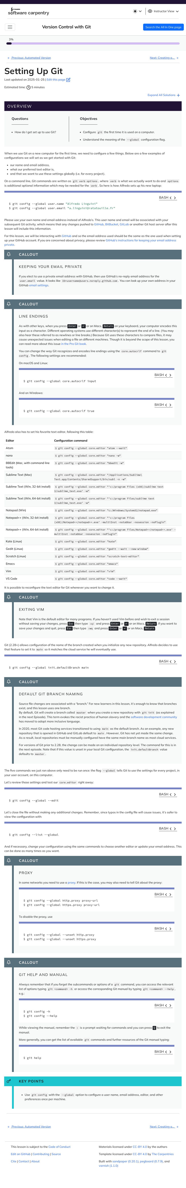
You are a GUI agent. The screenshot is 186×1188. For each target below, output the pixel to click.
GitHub (99, 224)
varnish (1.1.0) (108, 1165)
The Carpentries (163, 1154)
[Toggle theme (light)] (137, 11)
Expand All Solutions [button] (164, 95)
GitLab (124, 224)
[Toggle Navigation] (10, 27)
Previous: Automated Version (29, 57)
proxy (71, 882)
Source (56, 1154)
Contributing (41, 1154)
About (35, 1161)
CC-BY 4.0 (140, 1147)
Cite (13, 1161)
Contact (24, 1161)
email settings (38, 285)
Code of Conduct (59, 1147)
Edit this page (58, 79)
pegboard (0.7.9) (151, 1161)
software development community (154, 717)
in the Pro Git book (73, 344)
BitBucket (111, 224)
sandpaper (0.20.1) (125, 1161)
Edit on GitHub (21, 1154)
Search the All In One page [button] (163, 27)
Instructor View (163, 11)
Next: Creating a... (164, 57)
